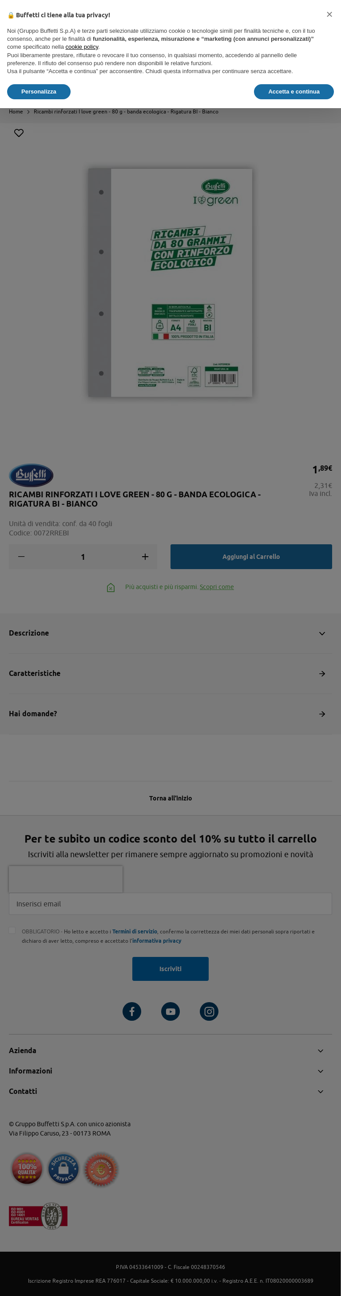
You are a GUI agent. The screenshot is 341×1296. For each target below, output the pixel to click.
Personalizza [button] (38, 91)
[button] (329, 14)
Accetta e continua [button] (294, 91)
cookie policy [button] (82, 46)
